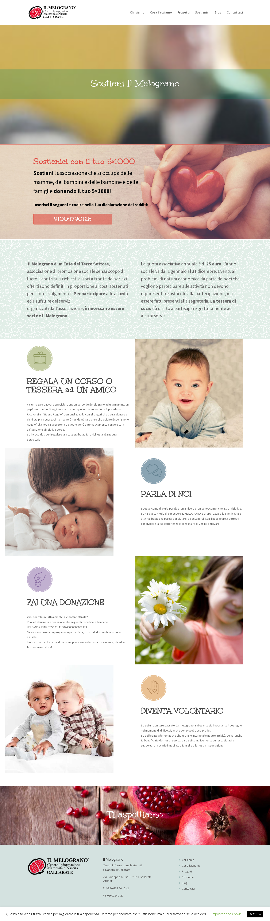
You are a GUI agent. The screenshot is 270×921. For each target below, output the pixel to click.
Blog (218, 12)
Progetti (183, 12)
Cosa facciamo (161, 12)
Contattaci (235, 12)
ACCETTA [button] (255, 914)
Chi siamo (137, 12)
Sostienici (202, 12)
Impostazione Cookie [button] (227, 914)
